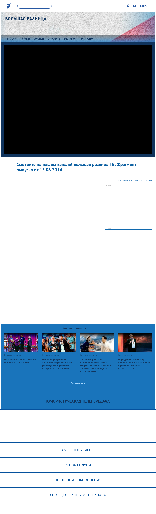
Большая (26, 19)
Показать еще (78, 383)
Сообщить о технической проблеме (135, 180)
